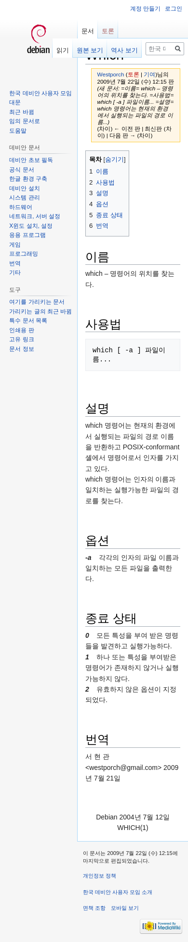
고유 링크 (21, 339)
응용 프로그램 (27, 235)
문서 (87, 31)
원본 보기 (90, 50)
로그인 (173, 8)
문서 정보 (21, 349)
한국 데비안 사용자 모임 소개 (117, 892)
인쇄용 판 (21, 330)
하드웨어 (20, 207)
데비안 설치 (24, 188)
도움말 (18, 130)
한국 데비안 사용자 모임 (40, 93)
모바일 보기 (125, 908)
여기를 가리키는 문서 (37, 301)
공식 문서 (21, 169)
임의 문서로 (24, 121)
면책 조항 (94, 908)
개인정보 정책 (99, 876)
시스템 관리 (24, 197)
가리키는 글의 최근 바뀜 (40, 311)
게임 (15, 244)
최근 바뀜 (21, 112)
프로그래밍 (23, 253)
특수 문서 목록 (28, 320)
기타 (15, 272)
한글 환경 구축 (28, 178)
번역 (15, 263)
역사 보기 (124, 50)
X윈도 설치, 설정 (31, 226)
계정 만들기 (145, 8)
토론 (133, 74)
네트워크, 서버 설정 (34, 216)
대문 (15, 102)
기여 (149, 74)
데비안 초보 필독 (31, 160)
